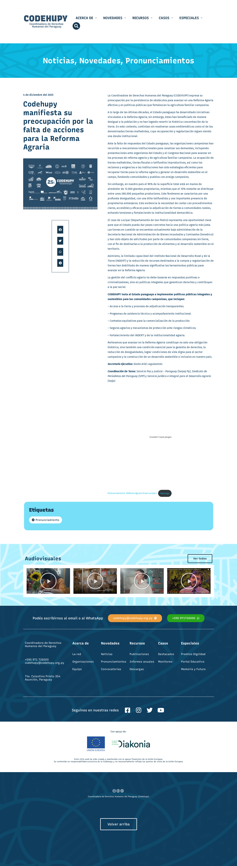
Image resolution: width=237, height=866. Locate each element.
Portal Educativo (192, 661)
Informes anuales (142, 661)
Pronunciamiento (47, 520)
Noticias (106, 654)
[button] (60, 229)
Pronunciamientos (113, 661)
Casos (166, 18)
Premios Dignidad (193, 654)
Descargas (137, 669)
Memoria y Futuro (193, 669)
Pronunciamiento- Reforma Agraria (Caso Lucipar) (132, 493)
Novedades (114, 18)
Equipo (77, 669)
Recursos (142, 18)
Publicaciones (139, 654)
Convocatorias (111, 669)
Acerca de (86, 18)
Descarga (164, 493)
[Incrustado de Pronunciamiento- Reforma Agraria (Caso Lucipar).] (161, 437)
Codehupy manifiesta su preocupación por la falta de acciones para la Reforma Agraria (58, 125)
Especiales (191, 18)
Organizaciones (83, 661)
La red (76, 654)
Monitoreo (165, 661)
